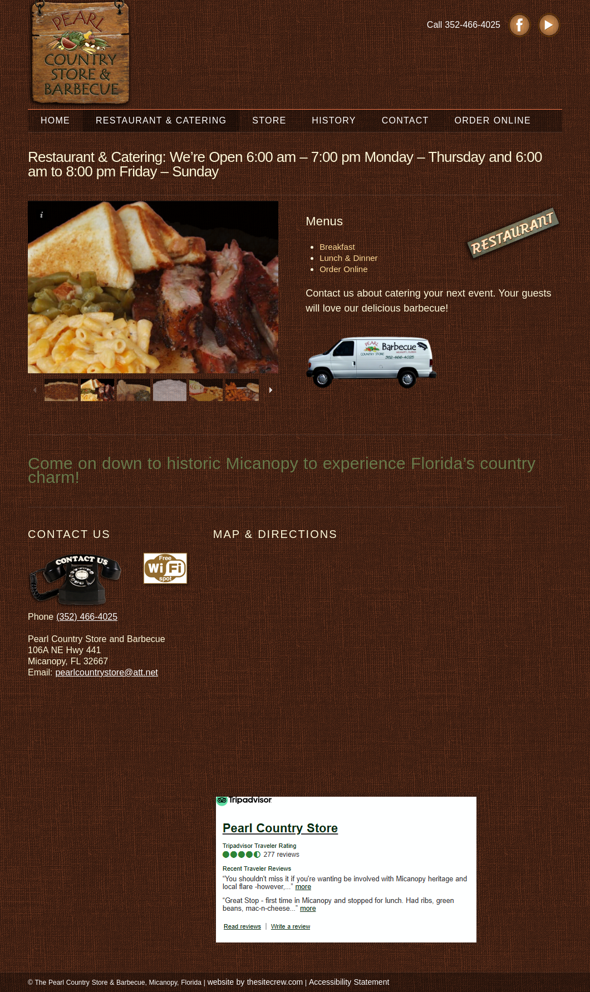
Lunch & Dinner (348, 258)
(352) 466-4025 (86, 616)
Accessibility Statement (349, 982)
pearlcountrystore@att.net (106, 672)
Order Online (343, 269)
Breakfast (337, 246)
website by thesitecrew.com (255, 982)
